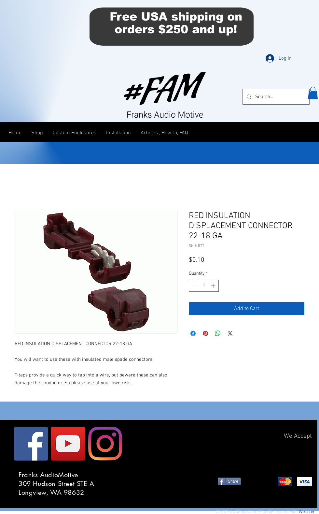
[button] (313, 93)
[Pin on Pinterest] (205, 333)
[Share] (229, 481)
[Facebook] (31, 444)
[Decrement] (194, 285)
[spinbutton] (204, 285)
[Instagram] (105, 444)
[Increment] (214, 285)
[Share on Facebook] (193, 333)
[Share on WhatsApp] (218, 333)
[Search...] (275, 96)
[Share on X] (230, 333)
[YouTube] (68, 444)
